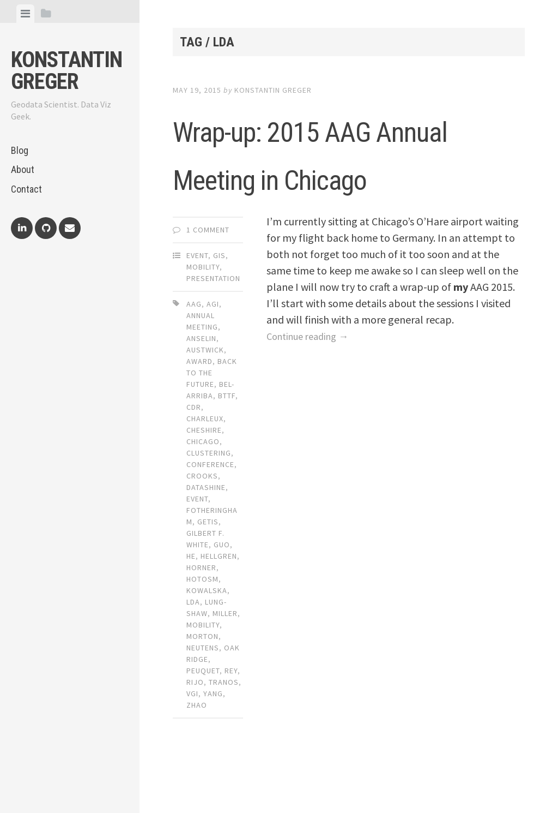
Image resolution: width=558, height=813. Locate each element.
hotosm (202, 627)
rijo (195, 730)
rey (231, 719)
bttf (226, 444)
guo (222, 592)
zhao (196, 753)
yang (213, 741)
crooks (202, 524)
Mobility (203, 315)
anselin (201, 386)
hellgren (219, 604)
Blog (19, 150)
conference (210, 512)
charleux (204, 466)
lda (193, 650)
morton (202, 684)
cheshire (204, 478)
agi (213, 352)
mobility (203, 673)
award (199, 409)
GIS (219, 303)
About (22, 169)
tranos (224, 730)
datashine (206, 535)
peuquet (203, 719)
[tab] (25, 13)
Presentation (213, 326)
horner (201, 615)
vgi (192, 741)
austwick (205, 398)
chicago (203, 489)
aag (194, 352)
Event (197, 303)
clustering (208, 501)
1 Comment (207, 278)
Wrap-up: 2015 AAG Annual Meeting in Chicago (335, 175)
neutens (202, 696)
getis (208, 570)
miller (225, 661)
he (191, 604)
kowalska (206, 638)
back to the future (211, 420)
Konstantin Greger (66, 70)
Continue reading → (312, 384)
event (197, 547)
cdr (193, 455)
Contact (26, 189)
